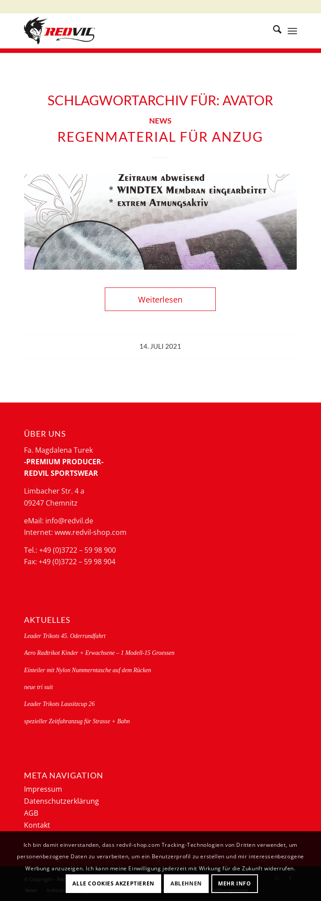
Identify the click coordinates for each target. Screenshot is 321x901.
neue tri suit (38, 687)
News (160, 120)
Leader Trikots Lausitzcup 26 (59, 704)
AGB (31, 813)
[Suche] (272, 30)
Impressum (43, 789)
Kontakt (37, 825)
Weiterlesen (160, 299)
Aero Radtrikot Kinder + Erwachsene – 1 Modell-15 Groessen (99, 653)
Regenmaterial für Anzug (160, 136)
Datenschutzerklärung (61, 801)
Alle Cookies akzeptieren (113, 883)
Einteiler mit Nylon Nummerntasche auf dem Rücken (87, 670)
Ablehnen (186, 883)
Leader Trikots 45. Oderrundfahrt (65, 636)
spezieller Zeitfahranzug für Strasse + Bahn (77, 721)
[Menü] (292, 30)
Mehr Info (234, 883)
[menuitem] (272, 30)
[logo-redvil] (133, 30)
